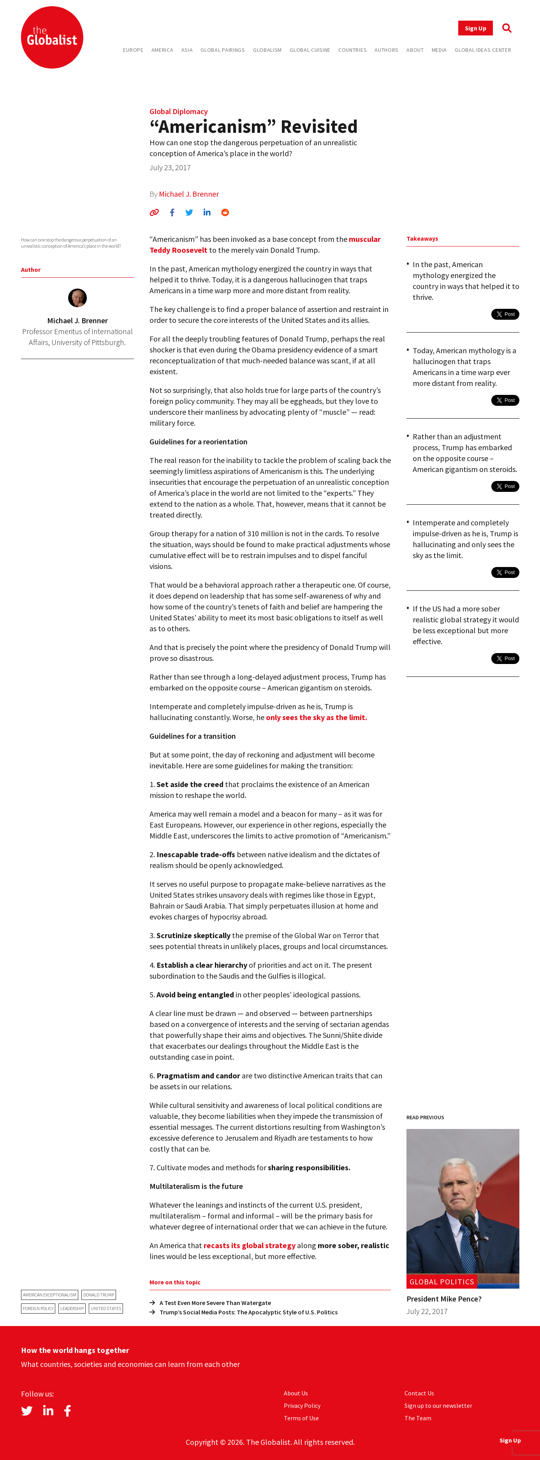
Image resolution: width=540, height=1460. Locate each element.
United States (106, 1308)
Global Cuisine (310, 49)
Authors (387, 49)
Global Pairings (223, 49)
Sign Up (475, 28)
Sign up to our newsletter (438, 1405)
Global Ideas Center (483, 49)
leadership (72, 1308)
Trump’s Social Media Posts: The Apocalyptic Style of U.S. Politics (244, 1312)
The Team (418, 1418)
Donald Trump (98, 1295)
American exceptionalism (49, 1295)
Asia (187, 49)
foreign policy (38, 1308)
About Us (296, 1393)
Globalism (267, 49)
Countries (352, 49)
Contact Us (419, 1393)
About (415, 49)
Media (439, 49)
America (162, 49)
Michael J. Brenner (189, 194)
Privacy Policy (302, 1405)
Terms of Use (301, 1418)
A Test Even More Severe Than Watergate (210, 1303)
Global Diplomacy (179, 111)
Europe (133, 49)
